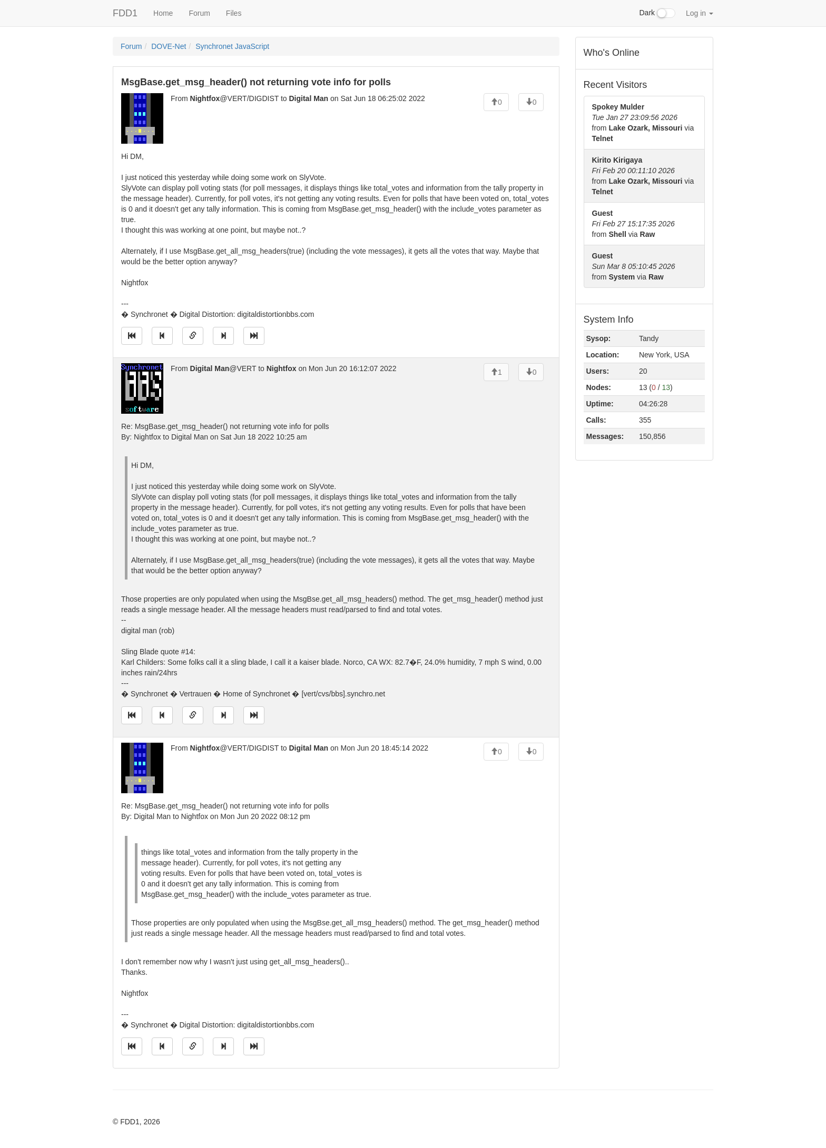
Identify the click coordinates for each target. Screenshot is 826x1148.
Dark (657, 13)
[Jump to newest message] (253, 336)
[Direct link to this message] (192, 336)
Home (163, 13)
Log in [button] (699, 13)
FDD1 (125, 13)
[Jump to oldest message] (131, 336)
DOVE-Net (168, 46)
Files (234, 13)
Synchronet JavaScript (232, 46)
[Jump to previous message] (162, 336)
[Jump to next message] (223, 336)
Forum (199, 13)
